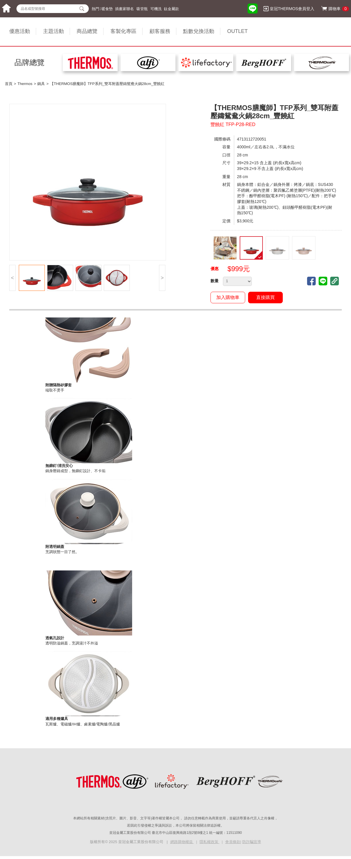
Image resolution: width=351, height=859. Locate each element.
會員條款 (232, 842)
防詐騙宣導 (251, 842)
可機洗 (156, 9)
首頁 (8, 84)
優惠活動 (19, 31)
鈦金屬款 (171, 9)
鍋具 (41, 84)
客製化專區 (123, 31)
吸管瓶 (142, 9)
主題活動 (53, 31)
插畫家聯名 (124, 9)
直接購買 (265, 297)
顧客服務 (159, 31)
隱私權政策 (209, 842)
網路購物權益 (182, 842)
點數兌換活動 (198, 31)
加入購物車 (227, 297)
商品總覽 (87, 31)
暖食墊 (107, 9)
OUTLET (237, 31)
